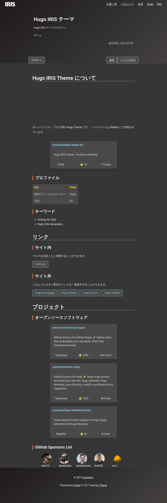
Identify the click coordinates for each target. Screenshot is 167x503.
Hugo (150, 4)
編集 (111, 60)
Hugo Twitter (112, 292)
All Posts (40, 264)
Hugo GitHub (69, 292)
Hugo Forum (91, 292)
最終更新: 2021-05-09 (120, 43)
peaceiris (88, 477)
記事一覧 (111, 4)
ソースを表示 (128, 60)
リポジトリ (127, 4)
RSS (159, 4)
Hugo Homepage (45, 292)
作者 (140, 4)
